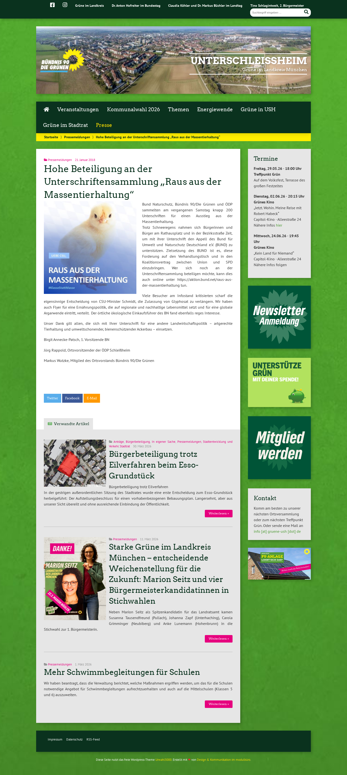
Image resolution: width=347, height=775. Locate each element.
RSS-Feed (93, 739)
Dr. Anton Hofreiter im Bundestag (136, 5)
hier (279, 225)
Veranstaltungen (78, 109)
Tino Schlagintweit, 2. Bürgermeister (277, 5)
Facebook (72, 398)
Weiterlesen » (219, 513)
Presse (104, 125)
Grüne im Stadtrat (65, 125)
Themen (178, 109)
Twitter (52, 398)
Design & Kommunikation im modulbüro (223, 760)
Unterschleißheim (249, 61)
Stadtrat (125, 446)
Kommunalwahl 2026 (133, 109)
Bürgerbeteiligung (138, 442)
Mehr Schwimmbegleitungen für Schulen (122, 672)
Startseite (51, 137)
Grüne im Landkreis (89, 5)
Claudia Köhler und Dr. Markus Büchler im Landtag (205, 5)
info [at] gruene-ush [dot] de (277, 531)
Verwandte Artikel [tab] (71, 424)
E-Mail (92, 398)
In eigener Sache (163, 442)
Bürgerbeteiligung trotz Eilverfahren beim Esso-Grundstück (154, 465)
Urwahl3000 (163, 760)
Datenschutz (74, 739)
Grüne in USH (258, 109)
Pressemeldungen (77, 137)
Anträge (118, 442)
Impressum (55, 739)
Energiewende (215, 109)
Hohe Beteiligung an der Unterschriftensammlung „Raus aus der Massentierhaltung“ (133, 182)
